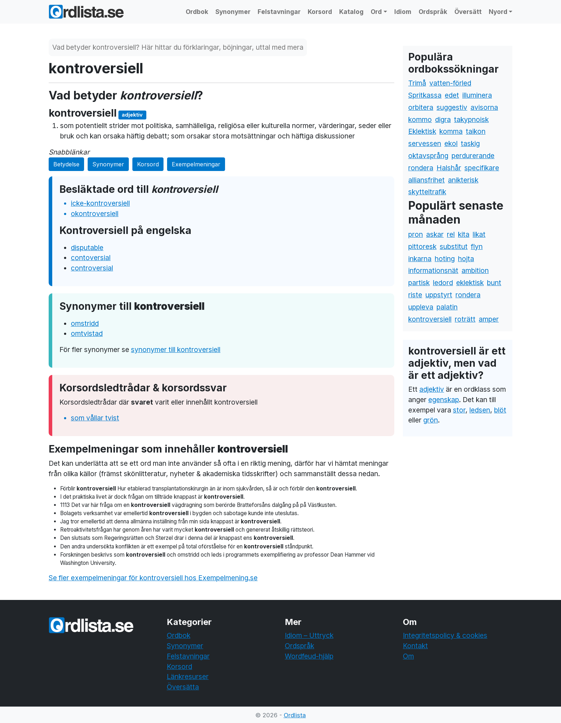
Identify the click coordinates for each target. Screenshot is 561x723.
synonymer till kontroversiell (175, 349)
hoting (445, 258)
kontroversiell (430, 319)
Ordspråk (433, 11)
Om (408, 656)
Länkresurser (188, 676)
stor (459, 410)
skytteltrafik (427, 191)
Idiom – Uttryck (309, 635)
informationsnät (433, 270)
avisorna (484, 107)
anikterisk (463, 180)
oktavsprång (428, 155)
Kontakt (415, 645)
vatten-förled (450, 83)
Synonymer (232, 11)
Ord (376, 11)
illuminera (477, 95)
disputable (87, 247)
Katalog (351, 11)
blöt (500, 410)
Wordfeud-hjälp (309, 656)
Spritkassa (425, 95)
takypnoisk (471, 119)
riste (415, 294)
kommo (420, 119)
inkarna (419, 258)
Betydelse (66, 164)
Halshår (448, 167)
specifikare (481, 167)
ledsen (479, 410)
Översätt (468, 11)
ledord (443, 282)
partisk (419, 282)
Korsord (320, 11)
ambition (475, 270)
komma (451, 131)
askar (435, 234)
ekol (451, 143)
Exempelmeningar (196, 164)
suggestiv (451, 107)
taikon (476, 131)
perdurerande (473, 155)
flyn (477, 246)
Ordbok (197, 11)
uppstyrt (438, 294)
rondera (420, 167)
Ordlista (295, 715)
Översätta (183, 687)
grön (430, 420)
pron (415, 234)
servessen (424, 143)
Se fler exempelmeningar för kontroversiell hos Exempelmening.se (153, 577)
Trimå (417, 83)
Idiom (402, 11)
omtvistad (87, 333)
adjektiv (431, 389)
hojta (466, 258)
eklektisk (470, 282)
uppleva (420, 307)
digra (443, 119)
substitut (454, 246)
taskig (470, 143)
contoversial (91, 257)
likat (479, 234)
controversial (92, 268)
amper (489, 319)
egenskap (443, 399)
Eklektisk (422, 131)
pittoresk (422, 246)
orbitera (420, 107)
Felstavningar (279, 11)
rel (451, 234)
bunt (494, 282)
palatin (447, 307)
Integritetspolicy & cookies (445, 635)
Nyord (498, 11)
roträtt (465, 319)
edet (452, 95)
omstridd (85, 323)
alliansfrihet (426, 180)
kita (463, 234)
